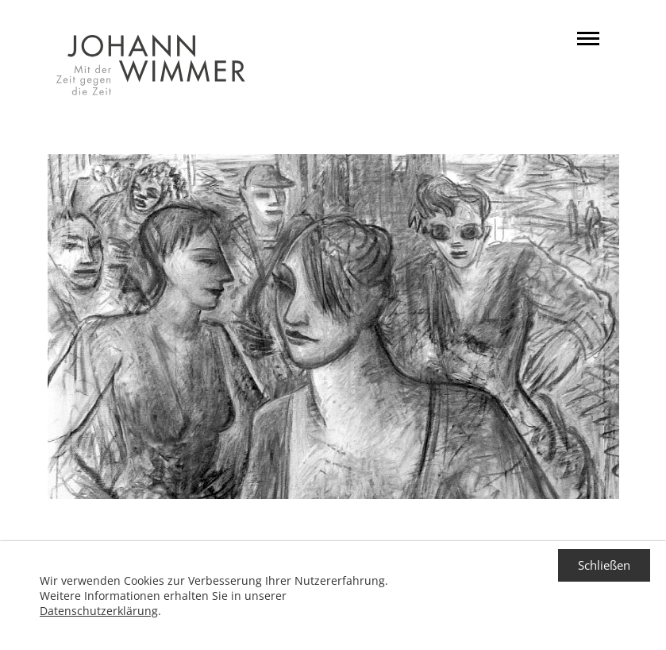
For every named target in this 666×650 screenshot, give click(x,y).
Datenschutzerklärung (99, 610)
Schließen (604, 565)
